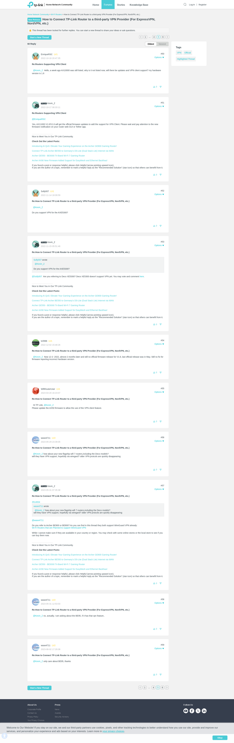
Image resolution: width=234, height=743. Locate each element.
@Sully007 (37, 276)
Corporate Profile (34, 709)
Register (203, 5)
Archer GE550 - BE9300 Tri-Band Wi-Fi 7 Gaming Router (58, 155)
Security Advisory (62, 717)
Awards (58, 713)
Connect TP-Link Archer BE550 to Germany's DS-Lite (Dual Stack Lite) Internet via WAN (73, 151)
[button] (159, 57)
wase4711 (45, 438)
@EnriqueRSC (39, 119)
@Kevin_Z (38, 70)
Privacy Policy (32, 717)
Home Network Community (38, 14)
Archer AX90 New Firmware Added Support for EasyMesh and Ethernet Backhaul (69, 160)
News (57, 709)
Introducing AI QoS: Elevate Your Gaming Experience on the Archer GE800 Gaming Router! (74, 146)
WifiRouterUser (48, 389)
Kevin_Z (51, 103)
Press (57, 704)
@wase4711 (38, 520)
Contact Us (32, 713)
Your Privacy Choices (35, 720)
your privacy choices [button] (113, 731)
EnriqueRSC (47, 54)
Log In (192, 5)
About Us (32, 704)
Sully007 (45, 191)
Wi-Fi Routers (56, 14)
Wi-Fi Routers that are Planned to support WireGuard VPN (59, 528)
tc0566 (44, 341)
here (142, 276)
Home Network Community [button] (59, 4)
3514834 (36, 502)
